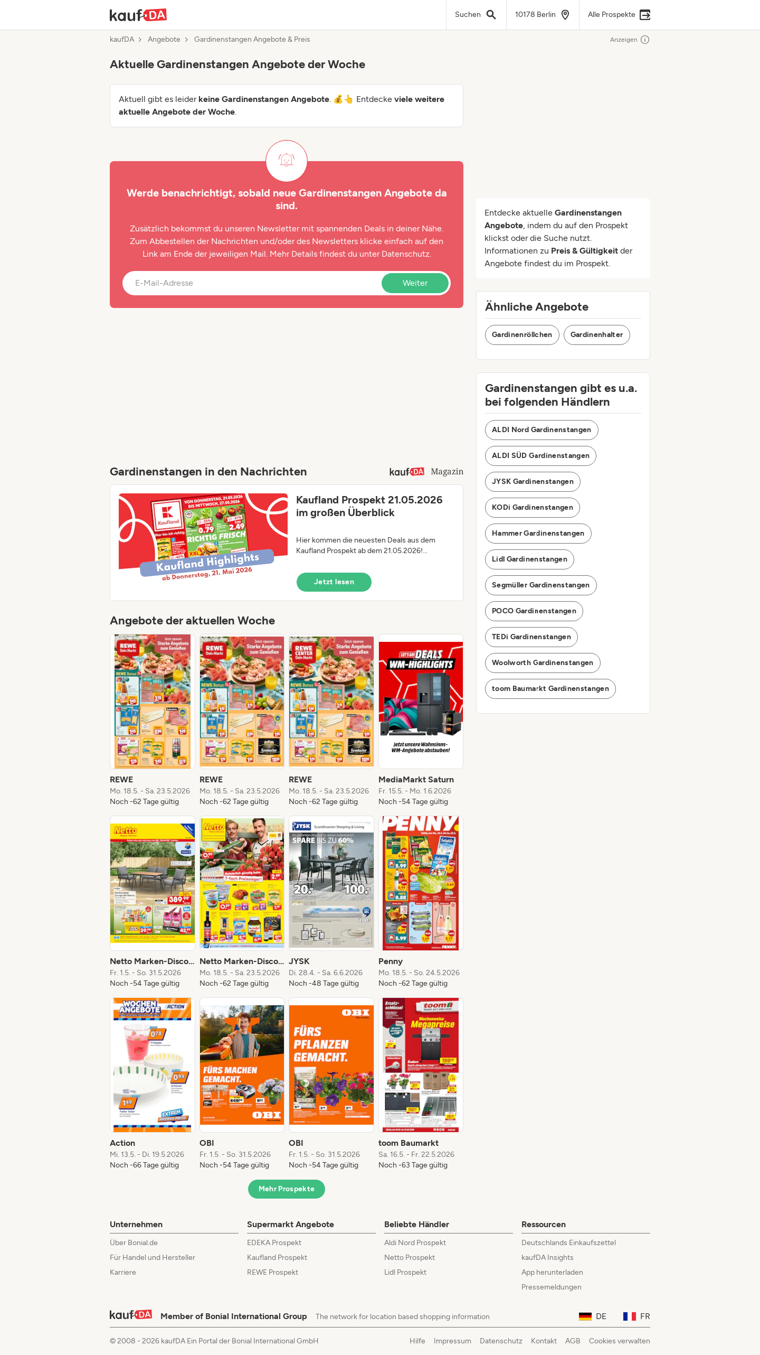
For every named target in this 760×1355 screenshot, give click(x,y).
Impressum (452, 1341)
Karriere (123, 1272)
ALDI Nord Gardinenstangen (542, 429)
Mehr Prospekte (287, 1188)
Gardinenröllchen (522, 334)
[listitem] (152, 720)
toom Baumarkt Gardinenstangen (550, 688)
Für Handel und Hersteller (152, 1257)
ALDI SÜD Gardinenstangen (541, 455)
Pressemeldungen (551, 1287)
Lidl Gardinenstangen (529, 559)
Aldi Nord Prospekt (415, 1242)
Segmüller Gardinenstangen (541, 585)
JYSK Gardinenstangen (533, 481)
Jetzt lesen (334, 581)
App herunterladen (552, 1272)
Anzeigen (630, 39)
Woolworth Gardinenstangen (543, 662)
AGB (573, 1341)
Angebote (164, 39)
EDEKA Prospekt (274, 1242)
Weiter (415, 283)
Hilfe (417, 1341)
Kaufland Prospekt (277, 1257)
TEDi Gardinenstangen (531, 636)
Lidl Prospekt (405, 1272)
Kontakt (544, 1341)
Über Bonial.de (134, 1242)
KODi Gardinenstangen (532, 507)
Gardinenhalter (597, 334)
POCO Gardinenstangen (534, 610)
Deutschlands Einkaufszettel (568, 1242)
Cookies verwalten (619, 1341)
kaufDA (122, 39)
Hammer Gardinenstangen (538, 533)
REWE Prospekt (272, 1272)
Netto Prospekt (409, 1257)
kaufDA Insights (547, 1257)
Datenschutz (406, 254)
